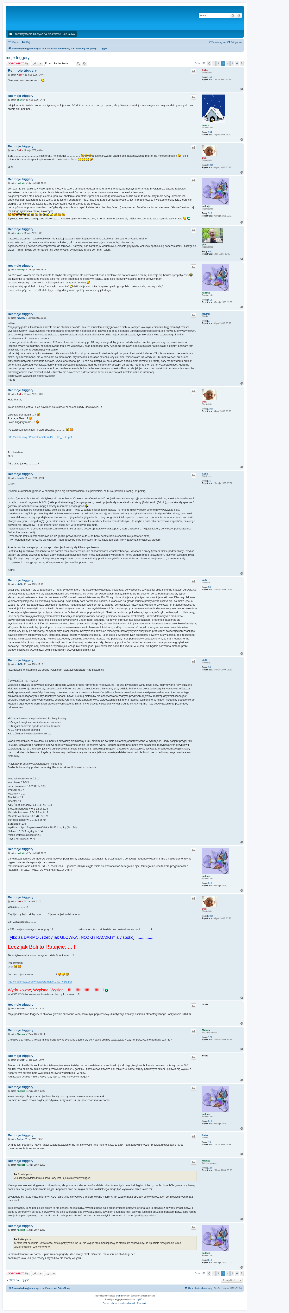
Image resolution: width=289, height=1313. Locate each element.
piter (204, 244)
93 (209, 587)
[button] (209, 63)
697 (210, 251)
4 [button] (227, 63)
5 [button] (232, 63)
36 (209, 481)
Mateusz (206, 1030)
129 (210, 1037)
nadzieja (206, 206)
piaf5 (204, 580)
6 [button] (237, 63)
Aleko (205, 70)
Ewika (205, 1135)
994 (210, 132)
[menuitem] (26, 42)
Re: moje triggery (22, 70)
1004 (210, 165)
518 (210, 213)
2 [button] (218, 63)
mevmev (206, 314)
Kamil (205, 474)
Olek (204, 158)
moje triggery (18, 57)
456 (210, 77)
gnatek (205, 125)
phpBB (119, 1296)
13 (209, 1142)
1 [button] (213, 63)
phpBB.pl (140, 1299)
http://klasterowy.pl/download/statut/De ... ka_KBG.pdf (40, 437)
